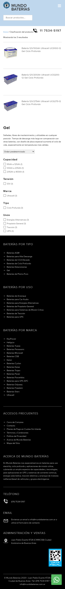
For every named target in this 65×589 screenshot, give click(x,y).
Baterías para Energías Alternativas (23, 302)
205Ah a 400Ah (12, 171)
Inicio (5, 31)
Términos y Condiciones (17, 432)
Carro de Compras (15, 422)
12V (6, 183)
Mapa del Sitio (13, 443)
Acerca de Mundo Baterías (19, 439)
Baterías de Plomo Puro (17, 274)
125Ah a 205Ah (12, 168)
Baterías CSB (13, 356)
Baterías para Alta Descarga (19, 256)
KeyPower (11, 338)
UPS (7, 231)
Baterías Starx (13, 391)
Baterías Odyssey (15, 384)
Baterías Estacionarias (17, 266)
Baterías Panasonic (15, 349)
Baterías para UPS (15, 316)
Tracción (8, 227)
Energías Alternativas (14, 219)
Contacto (11, 425)
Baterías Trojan (13, 370)
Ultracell (8, 195)
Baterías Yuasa (13, 345)
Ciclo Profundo (11, 207)
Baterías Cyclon (14, 363)
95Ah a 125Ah (11, 164)
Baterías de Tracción (16, 313)
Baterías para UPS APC (17, 380)
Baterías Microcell (15, 352)
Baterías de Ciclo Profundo (19, 263)
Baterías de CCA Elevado (18, 259)
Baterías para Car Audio (17, 299)
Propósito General (13, 223)
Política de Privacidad (16, 436)
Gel (8, 270)
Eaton (9, 359)
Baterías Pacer (13, 373)
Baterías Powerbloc (15, 377)
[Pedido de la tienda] (19, 151)
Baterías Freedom (15, 388)
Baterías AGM (13, 252)
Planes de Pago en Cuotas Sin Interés (24, 429)
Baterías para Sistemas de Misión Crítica (25, 309)
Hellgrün (10, 342)
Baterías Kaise (13, 367)
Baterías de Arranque (16, 295)
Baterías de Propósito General (20, 306)
